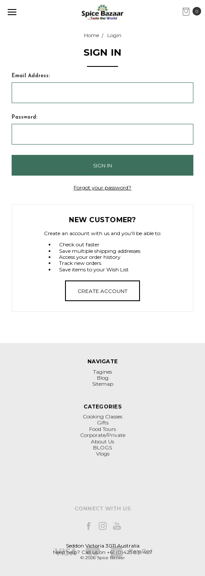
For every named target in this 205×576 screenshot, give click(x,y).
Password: (24, 117)
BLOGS (102, 469)
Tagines (102, 376)
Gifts (103, 445)
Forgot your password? (102, 188)
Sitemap (102, 388)
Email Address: (31, 76)
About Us (102, 463)
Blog (103, 382)
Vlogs (102, 476)
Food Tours (102, 451)
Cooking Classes (102, 438)
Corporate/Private (102, 457)
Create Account (102, 291)
